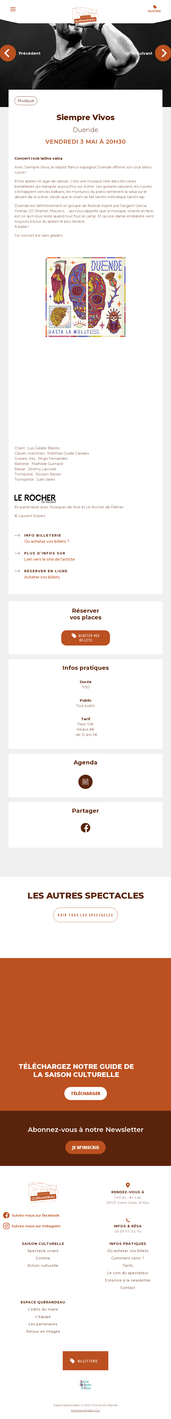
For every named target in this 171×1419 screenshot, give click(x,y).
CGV (97, 1410)
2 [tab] (90, 330)
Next (145, 298)
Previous (26, 298)
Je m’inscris (85, 1147)
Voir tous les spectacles (85, 915)
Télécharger (85, 1093)
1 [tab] (83, 330)
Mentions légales (82, 1410)
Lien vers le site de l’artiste (49, 559)
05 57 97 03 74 (127, 1231)
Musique (26, 100)
